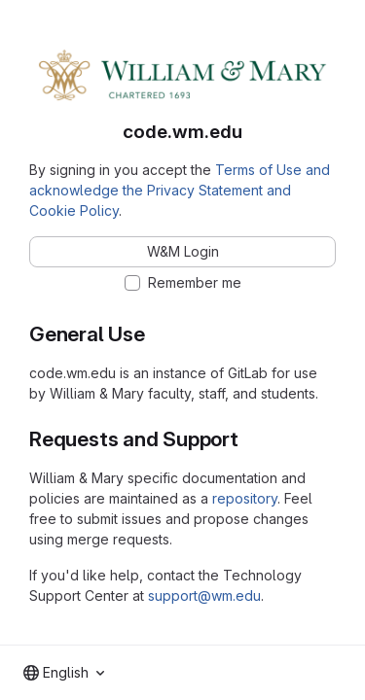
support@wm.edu (204, 595)
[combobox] (64, 672)
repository (244, 498)
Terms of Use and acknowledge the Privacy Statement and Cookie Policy (179, 190)
